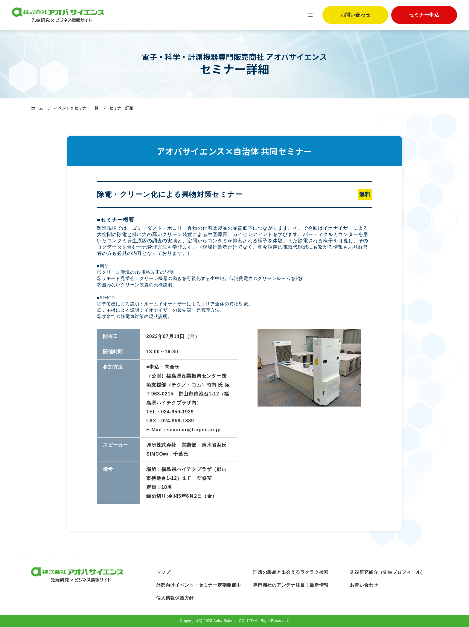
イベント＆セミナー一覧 (76, 108)
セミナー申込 (424, 14)
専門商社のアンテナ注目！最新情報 (290, 585)
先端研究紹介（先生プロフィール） (387, 572)
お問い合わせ (355, 14)
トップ (163, 572)
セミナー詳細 (121, 108)
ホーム (37, 108)
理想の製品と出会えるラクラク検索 (290, 572)
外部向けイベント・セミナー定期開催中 (198, 585)
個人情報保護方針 (175, 597)
